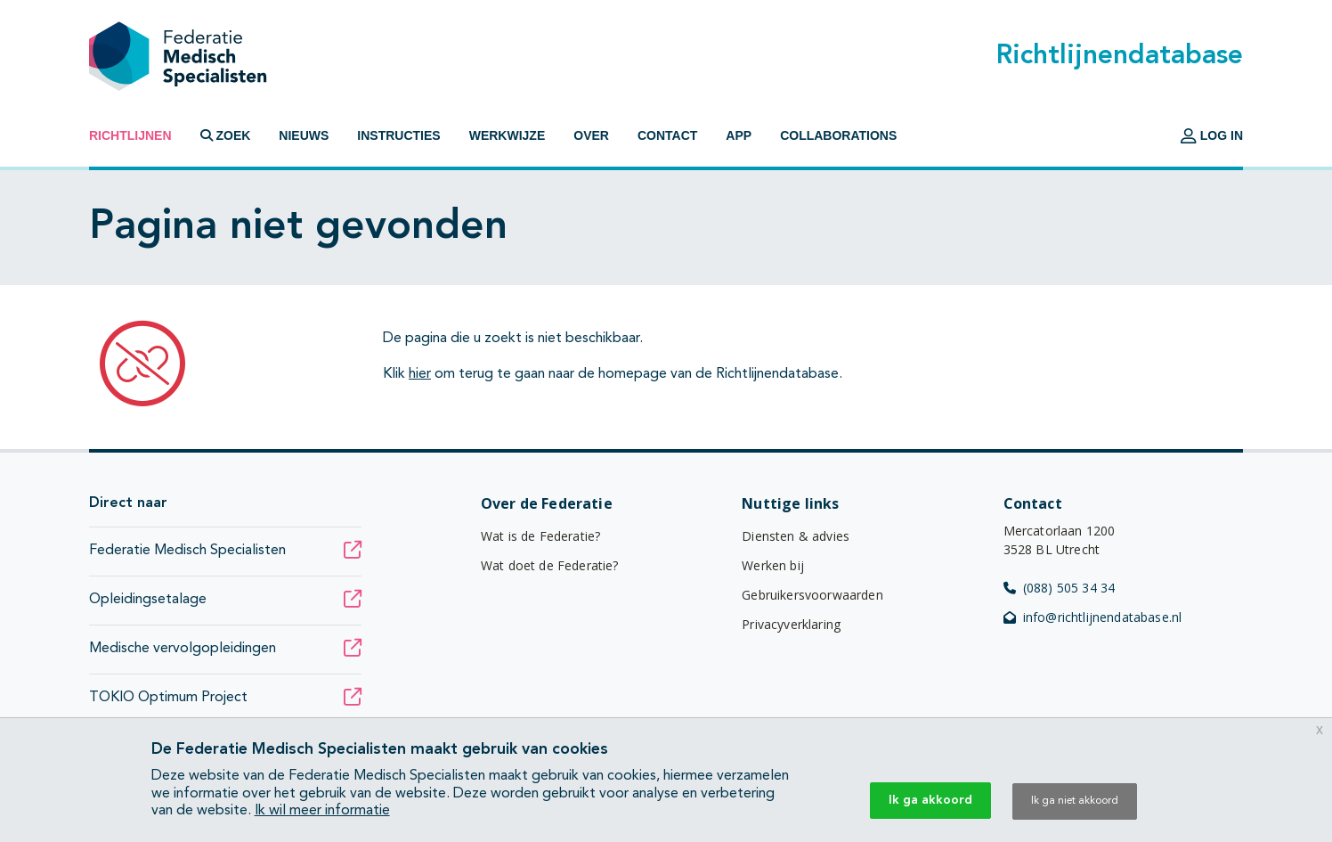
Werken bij (773, 565)
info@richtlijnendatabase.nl (1092, 617)
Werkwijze (507, 135)
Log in (1212, 135)
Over (591, 135)
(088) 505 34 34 (1059, 587)
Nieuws (304, 135)
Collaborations (838, 135)
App (738, 135)
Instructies (398, 135)
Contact (667, 135)
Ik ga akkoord (930, 800)
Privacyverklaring (791, 624)
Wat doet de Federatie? (550, 565)
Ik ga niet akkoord (1074, 801)
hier (420, 374)
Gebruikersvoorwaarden (812, 594)
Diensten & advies (795, 535)
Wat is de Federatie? (540, 535)
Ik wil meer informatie (322, 811)
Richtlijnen (130, 135)
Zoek (225, 135)
